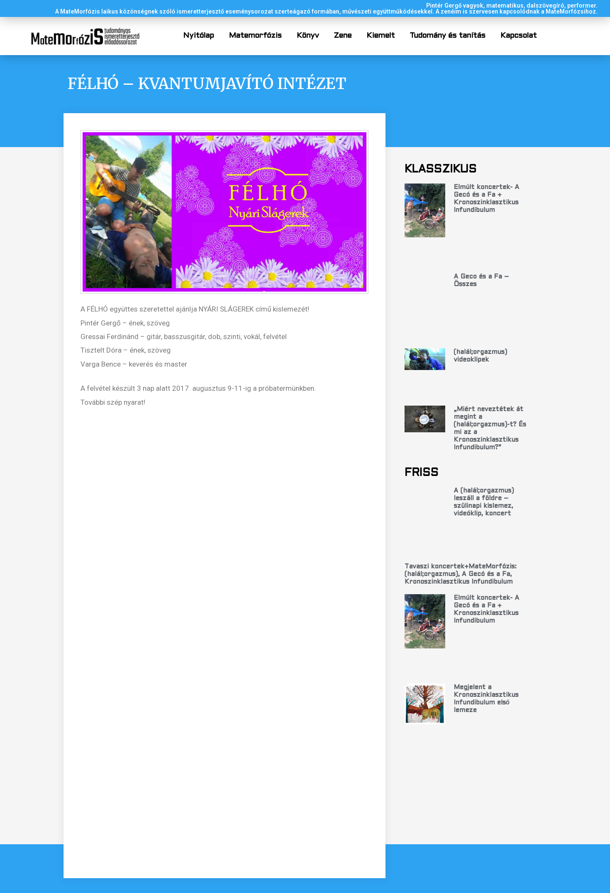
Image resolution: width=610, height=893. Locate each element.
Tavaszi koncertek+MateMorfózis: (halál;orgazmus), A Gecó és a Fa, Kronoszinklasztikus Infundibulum (460, 497)
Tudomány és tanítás (447, 35)
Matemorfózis (255, 35)
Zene (343, 35)
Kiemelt (380, 35)
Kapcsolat (518, 35)
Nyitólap (198, 35)
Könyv (308, 35)
